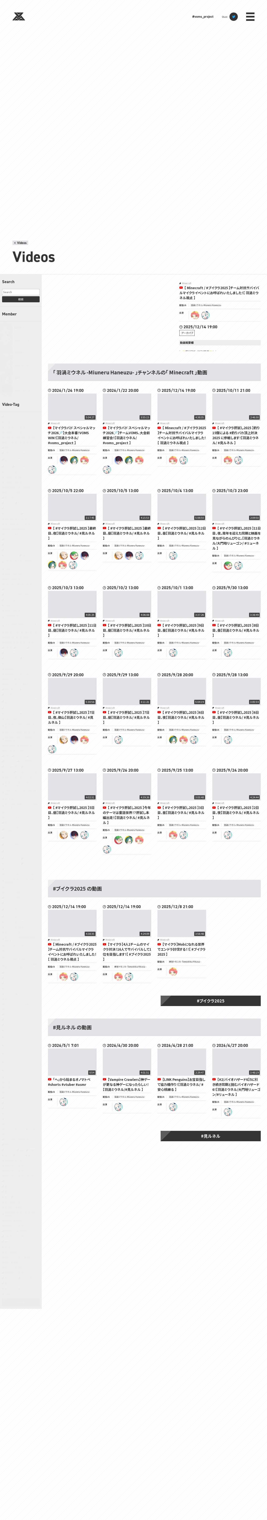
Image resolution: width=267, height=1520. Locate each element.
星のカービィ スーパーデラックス (19, 1186)
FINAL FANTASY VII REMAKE (18, 549)
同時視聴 (9, 1160)
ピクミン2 (9, 993)
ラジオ (31, 1129)
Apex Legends (11, 442)
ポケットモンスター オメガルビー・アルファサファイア (21, 1037)
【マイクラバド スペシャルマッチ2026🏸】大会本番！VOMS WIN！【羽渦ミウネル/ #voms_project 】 (71, 435)
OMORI (8, 647)
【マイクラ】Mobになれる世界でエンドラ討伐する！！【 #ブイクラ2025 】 (181, 949)
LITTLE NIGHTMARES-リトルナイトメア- (20, 625)
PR (18, 679)
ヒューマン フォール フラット (17, 988)
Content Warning (13, 477)
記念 (20, 1207)
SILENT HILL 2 (11, 713)
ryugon (74, 555)
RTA (15, 689)
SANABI (8, 694)
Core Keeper (10, 487)
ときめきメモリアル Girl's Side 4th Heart (20, 792)
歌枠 (16, 1196)
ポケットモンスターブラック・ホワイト (21, 1077)
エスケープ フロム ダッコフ (16, 817)
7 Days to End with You (15, 427)
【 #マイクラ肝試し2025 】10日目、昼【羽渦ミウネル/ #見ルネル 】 (127, 630)
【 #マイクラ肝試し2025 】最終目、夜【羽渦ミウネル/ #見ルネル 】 (72, 533)
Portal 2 (8, 679)
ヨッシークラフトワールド (16, 1118)
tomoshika (195, 315)
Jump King (10, 599)
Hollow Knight (26, 584)
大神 (20, 1160)
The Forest (10, 745)
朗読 (7, 1196)
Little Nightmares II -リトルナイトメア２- (21, 617)
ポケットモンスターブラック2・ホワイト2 (21, 1070)
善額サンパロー (24, 366)
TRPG (7, 756)
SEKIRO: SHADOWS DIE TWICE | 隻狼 (21, 701)
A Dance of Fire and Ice (15, 432)
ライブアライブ (11, 1123)
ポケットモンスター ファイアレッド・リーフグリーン (21, 1053)
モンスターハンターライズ (16, 1103)
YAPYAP (8, 771)
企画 (22, 1149)
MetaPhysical (30, 632)
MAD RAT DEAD (12, 632)
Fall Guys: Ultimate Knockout (19, 544)
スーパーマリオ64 (13, 892)
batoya (63, 460)
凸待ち (8, 1155)
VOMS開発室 (26, 761)
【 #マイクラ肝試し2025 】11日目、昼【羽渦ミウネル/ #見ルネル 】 (72, 630)
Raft (7, 689)
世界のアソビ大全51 (14, 1144)
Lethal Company (13, 610)
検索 (21, 299)
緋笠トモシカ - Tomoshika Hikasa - (130, 966)
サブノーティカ (30, 863)
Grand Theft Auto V (14, 579)
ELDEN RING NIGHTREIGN (17, 523)
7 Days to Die (11, 421)
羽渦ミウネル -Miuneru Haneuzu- (206, 305)
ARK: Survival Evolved (15, 453)
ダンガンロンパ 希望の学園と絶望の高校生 (21, 939)
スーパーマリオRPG (13, 897)
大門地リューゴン (25, 353)
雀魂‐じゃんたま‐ (13, 1257)
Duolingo (9, 518)
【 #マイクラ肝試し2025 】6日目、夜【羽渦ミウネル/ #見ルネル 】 (180, 717)
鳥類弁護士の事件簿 (14, 1272)
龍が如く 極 (26, 1278)
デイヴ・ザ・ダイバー (13, 950)
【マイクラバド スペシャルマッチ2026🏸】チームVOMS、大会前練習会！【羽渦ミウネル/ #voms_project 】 (126, 435)
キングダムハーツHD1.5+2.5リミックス (21, 838)
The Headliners (27, 745)
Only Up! (20, 647)
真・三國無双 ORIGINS (15, 1202)
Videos (21, 243)
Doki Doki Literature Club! (17, 508)
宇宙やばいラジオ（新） (15, 1170)
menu (250, 16)
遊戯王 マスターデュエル (16, 1241)
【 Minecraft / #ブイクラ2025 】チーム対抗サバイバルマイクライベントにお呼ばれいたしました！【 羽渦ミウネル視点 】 (219, 292)
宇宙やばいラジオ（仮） (15, 1165)
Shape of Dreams (13, 708)
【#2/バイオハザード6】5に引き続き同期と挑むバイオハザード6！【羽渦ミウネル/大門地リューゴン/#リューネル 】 (236, 1087)
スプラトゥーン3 (12, 868)
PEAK (25, 658)
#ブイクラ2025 (210, 1001)
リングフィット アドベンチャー (17, 1134)
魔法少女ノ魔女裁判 (14, 1267)
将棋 (31, 1176)
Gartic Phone (11, 555)
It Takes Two (11, 589)
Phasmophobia (12, 663)
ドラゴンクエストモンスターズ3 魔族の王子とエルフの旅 (21, 966)
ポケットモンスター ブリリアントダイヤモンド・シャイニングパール (21, 1062)
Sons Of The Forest (14, 732)
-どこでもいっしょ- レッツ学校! (18, 416)
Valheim (33, 756)
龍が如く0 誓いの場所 (14, 1283)
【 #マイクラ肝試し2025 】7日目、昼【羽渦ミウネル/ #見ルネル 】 (126, 717)
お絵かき (9, 777)
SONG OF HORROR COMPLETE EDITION (19, 725)
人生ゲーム (10, 1149)
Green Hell (10, 584)
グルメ (26, 858)
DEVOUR (9, 503)
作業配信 (33, 1149)
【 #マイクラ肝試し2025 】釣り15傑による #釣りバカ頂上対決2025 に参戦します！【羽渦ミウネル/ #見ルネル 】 (236, 435)
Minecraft (9, 637)
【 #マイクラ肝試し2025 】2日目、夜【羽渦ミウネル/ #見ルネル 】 (235, 812)
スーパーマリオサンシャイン (17, 903)
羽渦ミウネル (22, 340)
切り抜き (19, 1155)
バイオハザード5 (12, 983)
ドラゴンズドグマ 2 (13, 972)
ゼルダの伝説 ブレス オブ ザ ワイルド (21, 916)
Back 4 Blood (21, 466)
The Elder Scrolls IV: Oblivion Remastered (18, 739)
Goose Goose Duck (13, 573)
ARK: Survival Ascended (16, 447)
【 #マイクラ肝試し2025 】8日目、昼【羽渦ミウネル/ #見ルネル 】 (235, 630)
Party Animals (11, 658)
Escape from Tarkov (14, 534)
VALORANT (10, 761)
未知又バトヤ (22, 391)
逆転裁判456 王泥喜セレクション (20, 1236)
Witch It (27, 766)
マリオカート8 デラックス (16, 1082)
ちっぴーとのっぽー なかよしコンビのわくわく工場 (20, 784)
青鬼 (7, 1262)
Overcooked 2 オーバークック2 (19, 653)
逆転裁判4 (24, 1231)
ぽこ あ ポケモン (12, 798)
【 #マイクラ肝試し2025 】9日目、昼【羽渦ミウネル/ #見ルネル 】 (180, 630)
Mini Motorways (26, 637)
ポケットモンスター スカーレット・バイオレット (20, 1045)
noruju (74, 460)
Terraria (31, 732)
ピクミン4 (9, 998)
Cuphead (25, 487)
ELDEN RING (24, 518)
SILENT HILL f (29, 713)
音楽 (16, 1262)
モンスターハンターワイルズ (17, 1108)
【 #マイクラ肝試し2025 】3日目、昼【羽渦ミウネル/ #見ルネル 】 (180, 812)
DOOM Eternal (12, 513)
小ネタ (8, 1181)
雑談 (29, 1257)
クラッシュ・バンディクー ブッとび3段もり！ (21, 851)
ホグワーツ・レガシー (14, 1024)
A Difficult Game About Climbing (20, 437)
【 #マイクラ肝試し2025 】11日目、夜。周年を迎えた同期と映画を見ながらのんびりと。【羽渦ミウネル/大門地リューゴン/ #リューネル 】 (236, 538)
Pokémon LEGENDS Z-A (16, 668)
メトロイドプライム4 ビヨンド (18, 1097)
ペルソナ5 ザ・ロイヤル (15, 1019)
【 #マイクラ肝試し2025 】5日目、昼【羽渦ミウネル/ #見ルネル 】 (71, 812)
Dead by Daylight (13, 492)
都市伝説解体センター (15, 1252)
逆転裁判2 (9, 1231)
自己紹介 (9, 1207)
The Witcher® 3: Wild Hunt (17, 750)
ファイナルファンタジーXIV (16, 1004)
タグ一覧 (21, 1302)
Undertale (20, 756)
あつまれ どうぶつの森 (27, 771)
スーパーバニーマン (13, 887)
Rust (24, 689)
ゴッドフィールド (12, 863)
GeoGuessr (27, 555)
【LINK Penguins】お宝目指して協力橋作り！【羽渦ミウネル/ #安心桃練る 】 (181, 1084)
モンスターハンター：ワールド (18, 1113)
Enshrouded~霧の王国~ (16, 529)
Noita (33, 642)
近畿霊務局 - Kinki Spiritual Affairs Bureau (21, 1214)
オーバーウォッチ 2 (13, 822)
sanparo (63, 555)
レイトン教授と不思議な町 (17, 1139)
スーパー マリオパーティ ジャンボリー (21, 873)
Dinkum (22, 503)
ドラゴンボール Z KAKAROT (17, 978)
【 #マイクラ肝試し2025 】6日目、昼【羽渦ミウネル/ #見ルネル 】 (235, 717)
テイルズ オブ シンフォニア (16, 945)
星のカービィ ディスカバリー (17, 1191)
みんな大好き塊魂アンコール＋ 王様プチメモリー (21, 805)
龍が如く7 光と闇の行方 (15, 1288)
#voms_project (202, 16)
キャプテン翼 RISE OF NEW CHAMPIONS (17, 829)
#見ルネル (210, 1136)
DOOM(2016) (30, 513)
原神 (30, 1155)
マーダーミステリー (13, 1092)
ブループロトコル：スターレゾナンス (21, 1009)
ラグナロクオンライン (14, 1129)
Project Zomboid (12, 684)
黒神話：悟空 (10, 1278)
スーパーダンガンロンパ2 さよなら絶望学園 (20, 881)
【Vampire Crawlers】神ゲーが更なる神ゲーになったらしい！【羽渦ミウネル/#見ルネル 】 (126, 1084)
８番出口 (9, 1293)
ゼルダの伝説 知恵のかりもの (18, 927)
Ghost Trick (10, 568)
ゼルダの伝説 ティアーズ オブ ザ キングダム (21, 910)
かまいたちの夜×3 (26, 777)
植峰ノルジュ (22, 378)
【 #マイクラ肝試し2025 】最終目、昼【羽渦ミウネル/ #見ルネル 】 (127, 533)
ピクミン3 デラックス (27, 993)
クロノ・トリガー (12, 858)
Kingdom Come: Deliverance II (19, 605)
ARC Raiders (28, 442)
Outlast (33, 647)
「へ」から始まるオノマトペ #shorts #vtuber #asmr (69, 1082)
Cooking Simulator (14, 482)
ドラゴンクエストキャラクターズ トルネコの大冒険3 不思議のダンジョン (21, 958)
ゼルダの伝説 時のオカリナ (17, 921)
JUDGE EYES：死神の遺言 (16, 594)
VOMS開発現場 (12, 766)
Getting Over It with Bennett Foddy (18, 562)
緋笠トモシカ (22, 328)
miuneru (205, 315)
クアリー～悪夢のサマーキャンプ (19, 844)
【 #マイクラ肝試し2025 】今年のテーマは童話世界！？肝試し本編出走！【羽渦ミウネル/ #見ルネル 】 (127, 815)
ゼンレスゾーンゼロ (13, 932)
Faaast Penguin (12, 539)
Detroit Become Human (16, 497)
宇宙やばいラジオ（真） (15, 1176)
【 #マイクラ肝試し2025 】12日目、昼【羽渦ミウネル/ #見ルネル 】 (181, 533)
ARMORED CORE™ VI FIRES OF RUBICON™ (19, 460)
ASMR (7, 466)
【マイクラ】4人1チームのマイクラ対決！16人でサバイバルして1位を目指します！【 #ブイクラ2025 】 (127, 952)
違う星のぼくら (11, 1246)
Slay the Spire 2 (12, 718)
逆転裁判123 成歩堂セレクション (20, 1226)
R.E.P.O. (29, 684)
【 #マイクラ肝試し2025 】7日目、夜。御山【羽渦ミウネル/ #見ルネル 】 (71, 717)
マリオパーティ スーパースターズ (19, 1087)
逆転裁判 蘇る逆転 (13, 1220)
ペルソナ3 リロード (13, 1014)
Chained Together (13, 471)
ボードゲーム (11, 1030)
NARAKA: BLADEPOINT (15, 642)
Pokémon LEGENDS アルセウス (19, 673)
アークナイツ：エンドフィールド (18, 812)
